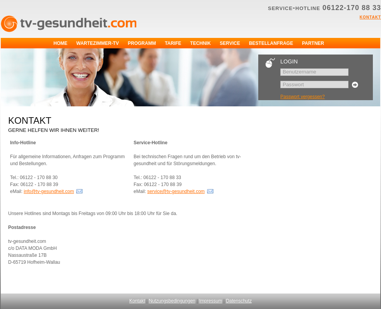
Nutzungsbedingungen (172, 301)
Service (230, 43)
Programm (142, 43)
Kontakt (370, 17)
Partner (313, 43)
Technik (200, 43)
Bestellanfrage (271, 43)
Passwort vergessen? (302, 96)
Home (60, 43)
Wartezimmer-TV (97, 43)
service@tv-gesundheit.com (175, 191)
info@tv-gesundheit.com (49, 191)
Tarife (173, 43)
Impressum (210, 301)
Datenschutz (239, 301)
